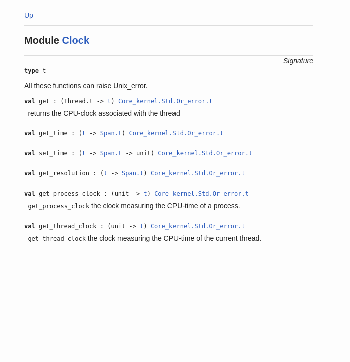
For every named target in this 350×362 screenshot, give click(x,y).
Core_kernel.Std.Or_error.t (165, 101)
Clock (75, 40)
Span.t (111, 133)
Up (28, 15)
